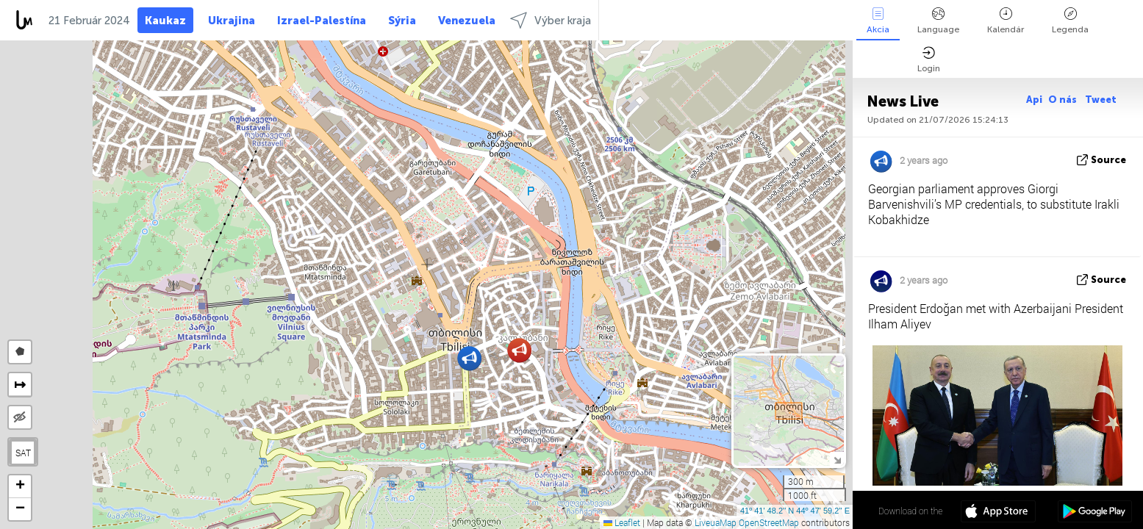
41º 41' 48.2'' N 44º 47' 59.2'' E (795, 510)
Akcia (878, 21)
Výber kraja (550, 20)
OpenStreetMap (769, 522)
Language (938, 21)
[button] (519, 350)
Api (1034, 99)
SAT (23, 452)
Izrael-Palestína (321, 20)
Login (928, 59)
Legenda (1070, 21)
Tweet (1101, 99)
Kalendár (1005, 21)
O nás (1063, 99)
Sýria (402, 20)
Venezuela (466, 20)
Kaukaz (165, 20)
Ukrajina (231, 20)
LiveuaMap (716, 522)
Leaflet (621, 522)
